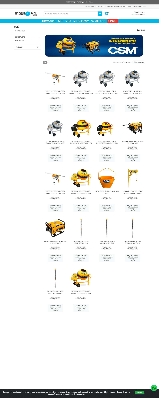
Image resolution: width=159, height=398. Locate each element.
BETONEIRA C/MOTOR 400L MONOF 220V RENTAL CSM (132, 92)
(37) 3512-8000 (138, 15)
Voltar (141, 30)
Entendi (139, 392)
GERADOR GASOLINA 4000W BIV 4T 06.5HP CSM (55, 242)
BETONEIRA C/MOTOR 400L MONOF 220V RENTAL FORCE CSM (81, 92)
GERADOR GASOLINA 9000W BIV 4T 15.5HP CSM (133, 142)
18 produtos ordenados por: (122, 62)
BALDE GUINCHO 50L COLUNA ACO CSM (107, 192)
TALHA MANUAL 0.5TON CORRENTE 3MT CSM (55, 292)
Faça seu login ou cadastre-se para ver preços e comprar (55, 108)
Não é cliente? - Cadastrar (114, 6)
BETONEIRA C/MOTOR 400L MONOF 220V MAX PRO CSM (81, 292)
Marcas (27, 47)
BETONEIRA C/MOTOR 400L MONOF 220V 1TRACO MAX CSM (81, 142)
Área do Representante (137, 6)
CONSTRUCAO (20, 37)
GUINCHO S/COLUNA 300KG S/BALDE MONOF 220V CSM (55, 192)
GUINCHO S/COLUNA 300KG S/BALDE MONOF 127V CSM (55, 92)
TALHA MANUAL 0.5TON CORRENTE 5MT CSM (132, 242)
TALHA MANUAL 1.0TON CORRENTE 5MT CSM (81, 242)
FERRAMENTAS (19, 40)
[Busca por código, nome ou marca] (71, 13)
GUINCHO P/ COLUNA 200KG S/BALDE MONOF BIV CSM (132, 192)
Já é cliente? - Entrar (93, 6)
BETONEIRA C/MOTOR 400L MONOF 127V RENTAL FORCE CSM (106, 92)
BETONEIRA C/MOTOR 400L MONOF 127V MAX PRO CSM (81, 192)
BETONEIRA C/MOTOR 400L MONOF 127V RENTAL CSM (55, 142)
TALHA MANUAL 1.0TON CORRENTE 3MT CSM (107, 242)
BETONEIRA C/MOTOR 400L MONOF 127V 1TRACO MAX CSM (107, 142)
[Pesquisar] (100, 13)
